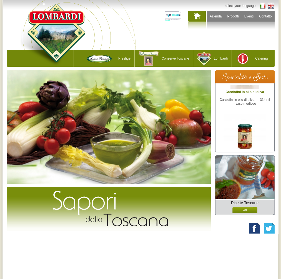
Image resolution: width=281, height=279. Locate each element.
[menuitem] (197, 20)
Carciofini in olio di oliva (244, 96)
